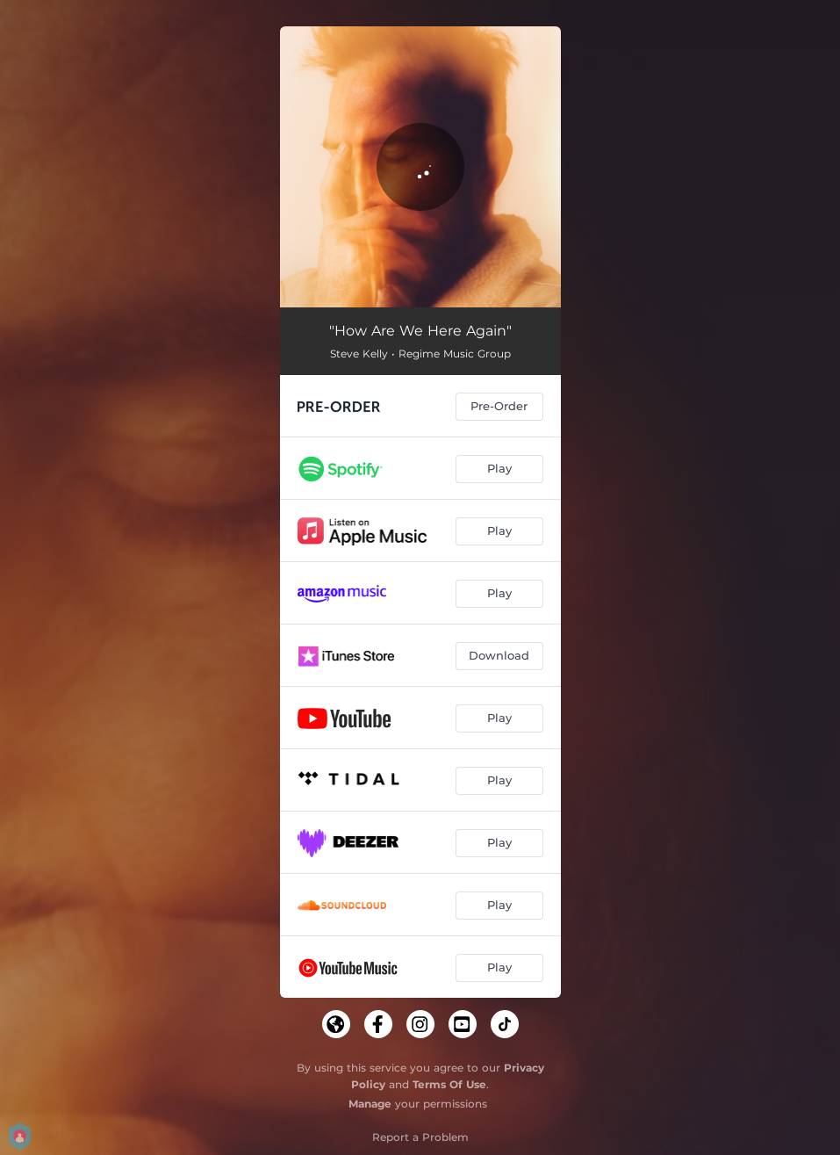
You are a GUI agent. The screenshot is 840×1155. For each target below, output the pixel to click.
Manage (369, 1103)
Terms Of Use (449, 1084)
